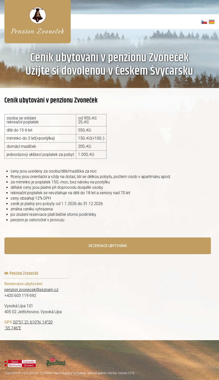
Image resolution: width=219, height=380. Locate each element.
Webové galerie (96, 373)
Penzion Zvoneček (40, 373)
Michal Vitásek (117, 373)
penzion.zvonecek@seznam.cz (31, 289)
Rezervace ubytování (108, 246)
